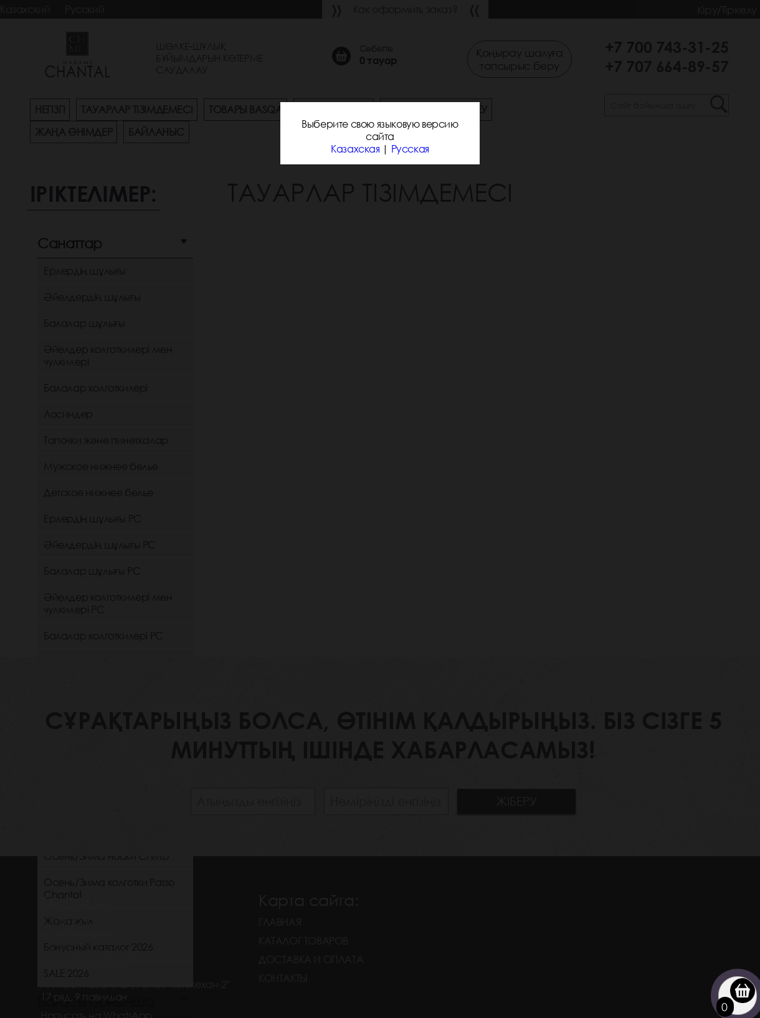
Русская (410, 149)
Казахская (355, 149)
